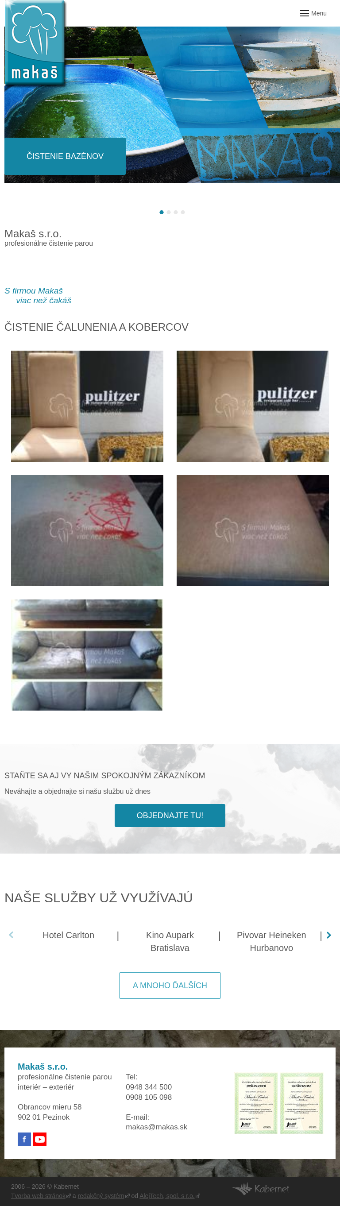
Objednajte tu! (170, 815)
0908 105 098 (149, 1097)
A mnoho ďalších (170, 985)
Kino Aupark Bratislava (170, 941)
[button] (161, 212)
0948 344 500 (149, 1087)
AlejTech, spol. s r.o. (167, 1195)
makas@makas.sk (156, 1127)
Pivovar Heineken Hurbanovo (271, 941)
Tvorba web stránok (38, 1195)
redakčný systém (101, 1195)
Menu (319, 13)
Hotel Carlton (68, 935)
